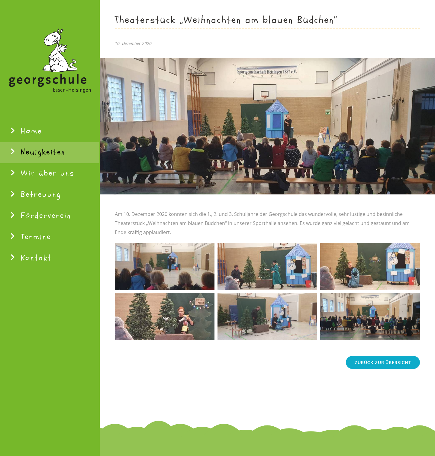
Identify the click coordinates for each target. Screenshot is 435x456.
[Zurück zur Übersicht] (383, 362)
